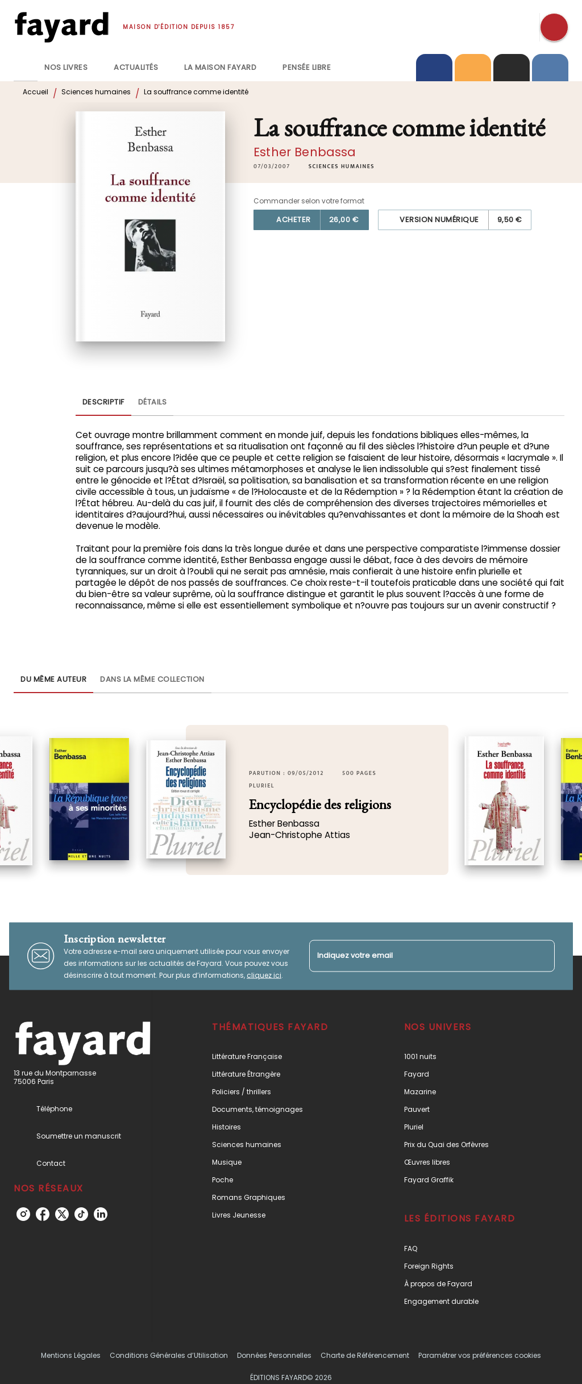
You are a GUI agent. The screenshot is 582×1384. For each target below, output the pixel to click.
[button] (341, 166)
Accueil (35, 92)
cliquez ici (264, 974)
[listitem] (23, 1214)
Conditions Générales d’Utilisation (169, 1355)
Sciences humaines (96, 92)
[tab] (26, 67)
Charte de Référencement (365, 1355)
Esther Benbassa (304, 152)
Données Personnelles (274, 1355)
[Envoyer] (541, 956)
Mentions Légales (71, 1355)
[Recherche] (554, 27)
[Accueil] (61, 27)
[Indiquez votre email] (417, 956)
